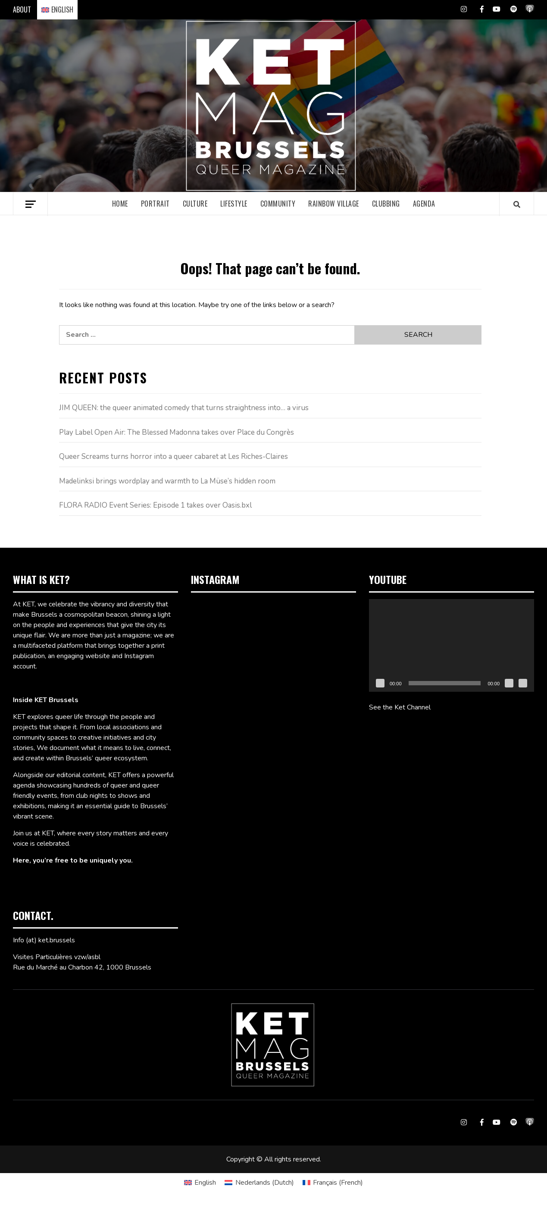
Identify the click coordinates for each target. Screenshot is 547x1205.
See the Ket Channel (400, 707)
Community (278, 203)
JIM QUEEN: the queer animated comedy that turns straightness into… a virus (184, 408)
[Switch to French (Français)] (332, 1183)
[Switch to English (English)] (200, 1183)
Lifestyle (233, 203)
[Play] (380, 683)
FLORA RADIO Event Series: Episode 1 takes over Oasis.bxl (155, 505)
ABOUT (22, 9)
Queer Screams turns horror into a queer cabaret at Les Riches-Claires (173, 456)
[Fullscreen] (523, 683)
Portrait (155, 203)
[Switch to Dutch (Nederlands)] (259, 1183)
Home (120, 203)
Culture (195, 203)
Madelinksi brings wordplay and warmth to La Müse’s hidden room (167, 481)
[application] (451, 645)
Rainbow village (333, 203)
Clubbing (386, 203)
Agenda (424, 203)
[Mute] (509, 683)
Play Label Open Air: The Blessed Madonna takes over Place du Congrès (176, 432)
